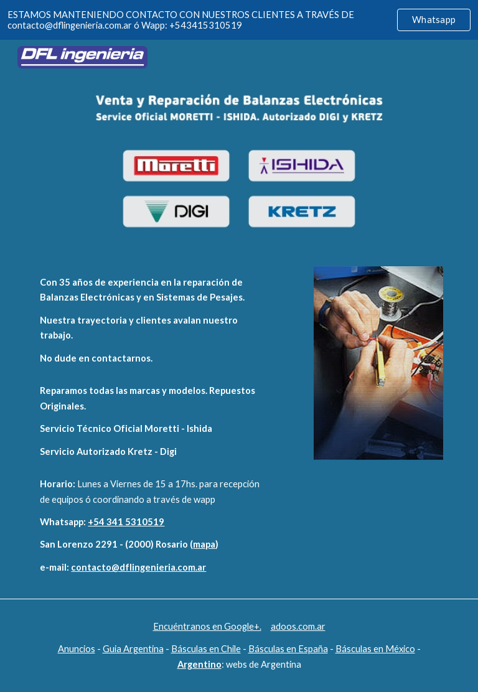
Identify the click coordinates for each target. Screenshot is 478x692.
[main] (151, 320)
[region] (239, 20)
